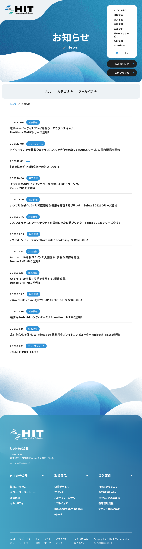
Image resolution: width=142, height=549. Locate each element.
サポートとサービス (120, 33)
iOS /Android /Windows (68, 509)
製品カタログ (122, 60)
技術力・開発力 (18, 486)
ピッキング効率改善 (109, 497)
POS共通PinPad (108, 492)
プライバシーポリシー (63, 540)
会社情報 (115, 24)
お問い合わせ (122, 69)
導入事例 (115, 19)
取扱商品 (115, 15)
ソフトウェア (61, 503)
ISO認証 (37, 540)
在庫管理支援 (106, 503)
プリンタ (59, 492)
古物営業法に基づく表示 (81, 540)
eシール (58, 514)
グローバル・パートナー (23, 492)
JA (117, 50)
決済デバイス (61, 486)
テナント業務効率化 (109, 509)
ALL (48, 91)
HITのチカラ (117, 10)
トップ (13, 104)
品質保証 (15, 497)
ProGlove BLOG (120, 42)
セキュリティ (16, 503)
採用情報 (115, 37)
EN (126, 50)
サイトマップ (47, 540)
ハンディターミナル (64, 497)
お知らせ (115, 28)
